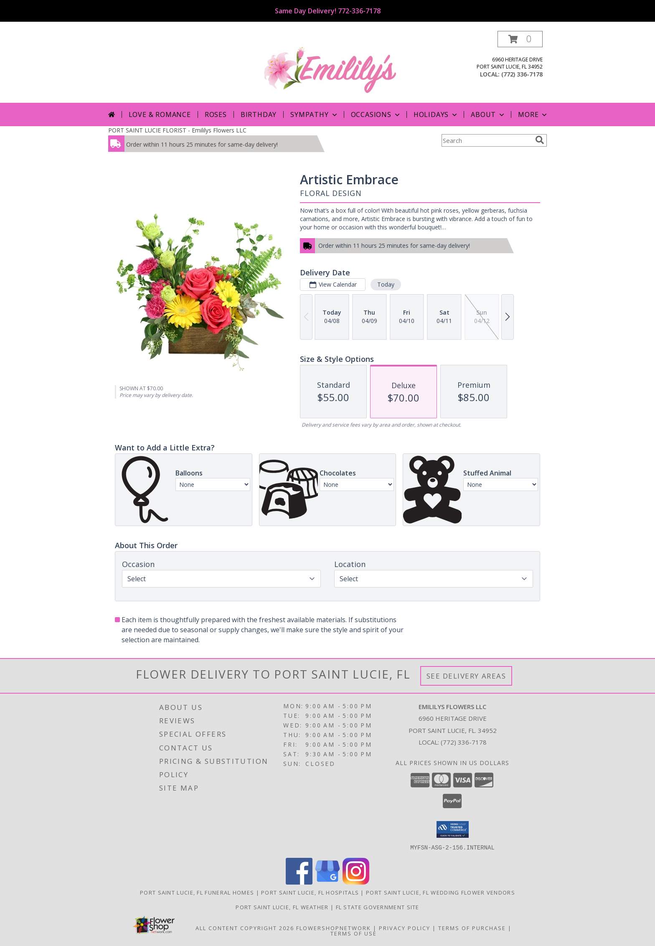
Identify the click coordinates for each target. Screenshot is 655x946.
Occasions (376, 114)
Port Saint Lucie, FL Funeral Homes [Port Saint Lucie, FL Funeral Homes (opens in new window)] (197, 892)
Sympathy (314, 114)
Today (385, 284)
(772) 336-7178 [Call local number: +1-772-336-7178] (522, 74)
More (533, 114)
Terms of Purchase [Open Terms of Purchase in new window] (472, 927)
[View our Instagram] (356, 882)
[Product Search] (486, 140)
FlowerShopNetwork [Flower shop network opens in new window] (333, 927)
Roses (216, 114)
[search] (539, 140)
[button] (520, 39)
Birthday (259, 114)
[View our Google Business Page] (327, 882)
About (488, 114)
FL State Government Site (377, 906)
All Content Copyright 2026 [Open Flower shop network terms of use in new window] (244, 927)
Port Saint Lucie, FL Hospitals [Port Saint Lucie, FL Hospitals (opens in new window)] (310, 892)
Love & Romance (160, 114)
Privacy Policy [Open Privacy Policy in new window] (404, 927)
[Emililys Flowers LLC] (330, 67)
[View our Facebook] (299, 882)
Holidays (436, 114)
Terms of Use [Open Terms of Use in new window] (353, 933)
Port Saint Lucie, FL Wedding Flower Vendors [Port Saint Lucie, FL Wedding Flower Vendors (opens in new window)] (440, 892)
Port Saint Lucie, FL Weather (282, 906)
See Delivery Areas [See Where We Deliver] (466, 676)
